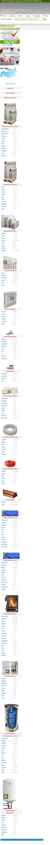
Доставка (12, 16)
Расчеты (45, 16)
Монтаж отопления (7, 19)
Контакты (20, 16)
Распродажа (36, 16)
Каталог (5, 16)
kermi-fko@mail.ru (8, 12)
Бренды (28, 16)
